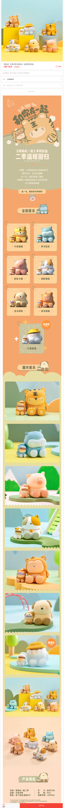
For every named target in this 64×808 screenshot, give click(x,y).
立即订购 (41, 805)
